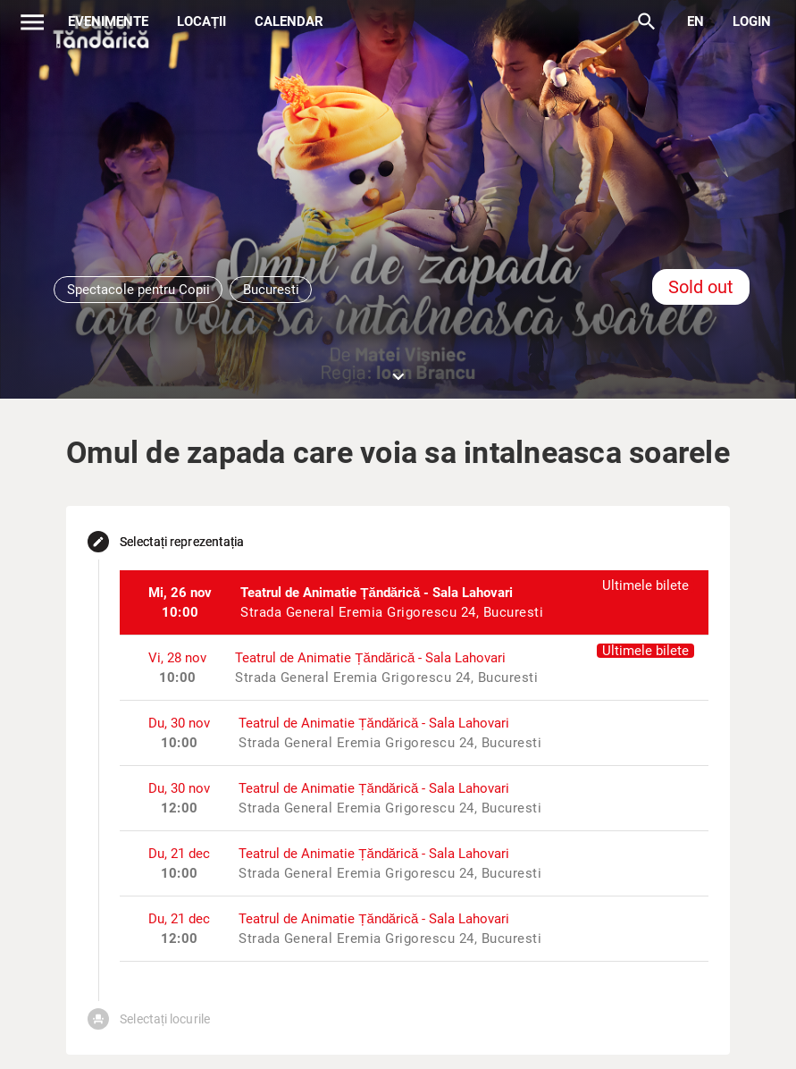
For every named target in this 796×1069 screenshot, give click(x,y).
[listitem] (414, 602)
